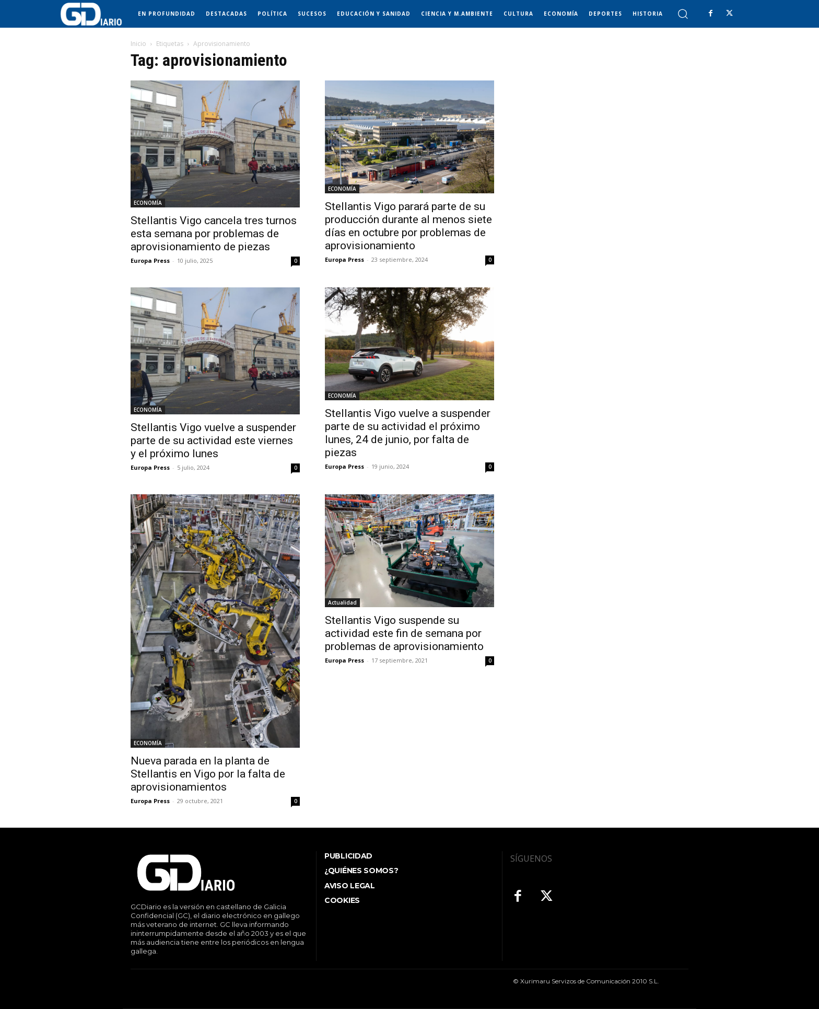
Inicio (138, 43)
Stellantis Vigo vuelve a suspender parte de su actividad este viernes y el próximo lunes (213, 440)
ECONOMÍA (148, 202)
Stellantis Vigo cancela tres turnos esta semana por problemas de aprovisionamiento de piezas (214, 233)
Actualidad (342, 602)
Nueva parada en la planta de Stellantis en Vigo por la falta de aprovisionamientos (208, 774)
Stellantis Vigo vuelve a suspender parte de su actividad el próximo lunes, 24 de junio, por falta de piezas (407, 433)
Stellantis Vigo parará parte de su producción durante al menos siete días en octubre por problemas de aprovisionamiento (408, 226)
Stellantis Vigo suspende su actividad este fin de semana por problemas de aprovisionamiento (404, 633)
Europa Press (150, 260)
